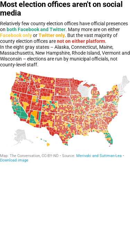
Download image (14, 160)
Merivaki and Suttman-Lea (99, 156)
